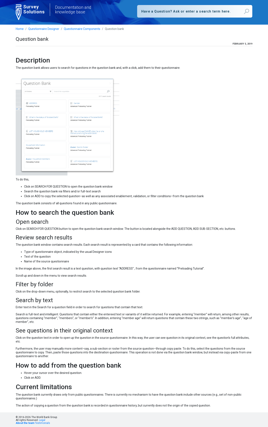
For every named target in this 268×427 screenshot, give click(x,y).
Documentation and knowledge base (73, 9)
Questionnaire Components (82, 29)
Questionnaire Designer (43, 29)
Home (20, 29)
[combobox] (194, 11)
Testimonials (42, 423)
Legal (42, 420)
